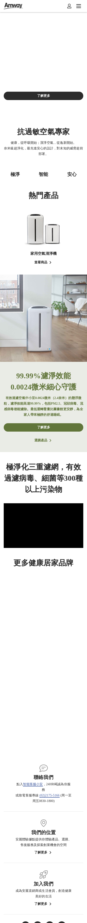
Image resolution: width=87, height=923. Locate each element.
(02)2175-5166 (49, 795)
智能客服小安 (33, 784)
